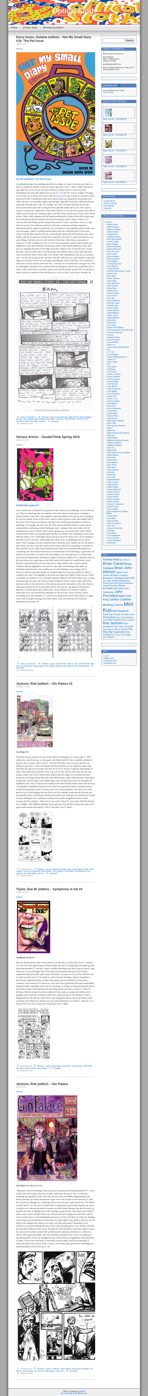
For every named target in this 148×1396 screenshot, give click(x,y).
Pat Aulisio (112, 475)
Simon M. (60, 1371)
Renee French (113, 497)
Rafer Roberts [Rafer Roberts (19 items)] (114, 620)
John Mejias (112, 391)
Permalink (54, 421)
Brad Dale (50, 419)
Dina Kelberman (114, 301)
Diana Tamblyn (113, 293)
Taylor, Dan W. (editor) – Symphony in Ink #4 (49, 889)
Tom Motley (112, 533)
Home (14, 27)
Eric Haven (112, 325)
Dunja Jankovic (114, 310)
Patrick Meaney (114, 480)
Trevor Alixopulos (114, 540)
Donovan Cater (113, 303)
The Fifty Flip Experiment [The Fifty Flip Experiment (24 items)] (118, 630)
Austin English (113, 242)
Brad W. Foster (83, 869)
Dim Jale (111, 298)
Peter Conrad (113, 482)
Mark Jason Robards (116, 421)
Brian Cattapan (113, 256)
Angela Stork (112, 234)
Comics (109, 222)
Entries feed (109, 658)
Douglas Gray (113, 305)
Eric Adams (112, 323)
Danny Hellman (114, 278)
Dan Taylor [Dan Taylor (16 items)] (107, 581)
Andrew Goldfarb (114, 229)
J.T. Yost (111, 352)
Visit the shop (108, 92)
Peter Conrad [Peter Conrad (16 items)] (121, 617)
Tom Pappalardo (114, 535)
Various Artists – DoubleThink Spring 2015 (48, 437)
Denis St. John (72, 664)
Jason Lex (112, 359)
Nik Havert (112, 467)
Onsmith (111, 472)
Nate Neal (111, 458)
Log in (106, 656)
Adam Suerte (112, 224)
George (110, 335)
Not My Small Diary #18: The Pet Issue (33, 179)
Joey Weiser (112, 386)
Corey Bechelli (113, 269)
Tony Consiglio (113, 538)
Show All (107, 208)
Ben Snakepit (40, 419)
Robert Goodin (113, 502)
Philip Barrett (113, 484)
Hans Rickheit (113, 342)
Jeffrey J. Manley (114, 374)
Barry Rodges (113, 244)
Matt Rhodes (113, 438)
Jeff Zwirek (112, 372)
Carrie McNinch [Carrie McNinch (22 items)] (111, 575)
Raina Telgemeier (114, 489)
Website (19, 48)
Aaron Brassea (62, 417)
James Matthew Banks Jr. (118, 357)
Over (109, 206)
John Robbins (58, 871)
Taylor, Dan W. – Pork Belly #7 (115, 151)
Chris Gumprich (114, 259)
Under (109, 201)
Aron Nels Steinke (114, 239)
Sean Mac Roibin (30, 873)
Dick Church (112, 296)
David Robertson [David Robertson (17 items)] (125, 583)
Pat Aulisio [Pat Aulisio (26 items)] (109, 617)
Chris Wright (112, 261)
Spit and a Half (59, 196)
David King (112, 288)
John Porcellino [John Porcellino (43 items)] (113, 594)
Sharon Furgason (114, 523)
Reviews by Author (53, 27)
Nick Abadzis (113, 462)
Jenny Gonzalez (114, 377)
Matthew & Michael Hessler (118, 440)
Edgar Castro (113, 315)
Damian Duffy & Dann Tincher (119, 271)
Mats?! (110, 428)
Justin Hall (112, 396)
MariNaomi (29, 421)
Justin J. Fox (112, 399)
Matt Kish (111, 435)
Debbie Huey (113, 291)
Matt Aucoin (72, 666)
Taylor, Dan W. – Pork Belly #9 (115, 119)
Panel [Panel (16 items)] (132, 614)
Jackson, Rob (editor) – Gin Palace (42, 1084)
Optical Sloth (74, 11)
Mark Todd (112, 423)
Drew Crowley (113, 308)
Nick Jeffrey (112, 465)
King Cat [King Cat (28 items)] (108, 599)
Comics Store (30, 27)
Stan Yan (111, 526)
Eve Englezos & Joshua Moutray (120, 330)
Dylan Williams (113, 313)
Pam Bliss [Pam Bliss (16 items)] (125, 614)
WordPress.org (110, 663)
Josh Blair (20, 1068)
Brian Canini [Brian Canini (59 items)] (114, 563)
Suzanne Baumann (115, 528)
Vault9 (82, 1391)
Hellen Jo (111, 345)
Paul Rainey (69, 871)
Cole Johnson (113, 266)
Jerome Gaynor (114, 379)
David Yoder (61, 664)
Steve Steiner (42, 1068)
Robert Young (113, 507)
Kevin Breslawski (114, 408)
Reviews (45, 417)
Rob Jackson (50, 1371)
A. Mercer (55, 1369)
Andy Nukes (56, 1066)
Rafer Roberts (113, 487)
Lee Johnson (39, 1371)
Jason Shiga (112, 362)
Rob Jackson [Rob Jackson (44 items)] (113, 623)
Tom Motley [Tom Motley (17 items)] (126, 635)
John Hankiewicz (114, 389)
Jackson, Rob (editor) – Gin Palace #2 (44, 683)
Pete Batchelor (80, 871)
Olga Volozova (113, 470)
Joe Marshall (113, 384)
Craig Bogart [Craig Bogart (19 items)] (118, 578)
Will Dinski (112, 543)
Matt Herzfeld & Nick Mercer (119, 433)
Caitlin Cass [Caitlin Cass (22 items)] (121, 572)
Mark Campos (39, 421)
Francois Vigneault (115, 332)
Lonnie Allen (112, 411)
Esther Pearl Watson (116, 328)
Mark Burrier (112, 418)
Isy (109, 350)
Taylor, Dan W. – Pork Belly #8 (115, 135)
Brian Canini (112, 254)
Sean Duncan (113, 521)
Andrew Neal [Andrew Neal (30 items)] (111, 559)
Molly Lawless (113, 455)
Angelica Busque (114, 237)
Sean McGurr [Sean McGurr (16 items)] (108, 629)
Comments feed (110, 661)
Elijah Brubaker (114, 318)
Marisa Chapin (61, 666)
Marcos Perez (113, 416)
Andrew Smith (112, 232)
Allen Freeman (113, 227)
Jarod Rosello (70, 419)
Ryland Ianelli (83, 666)
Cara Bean (59, 419)
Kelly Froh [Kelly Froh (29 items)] (125, 595)
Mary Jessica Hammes (116, 426)
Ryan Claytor (113, 509)
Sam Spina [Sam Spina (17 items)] (119, 626)
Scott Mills (112, 518)
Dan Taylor (66, 1066)
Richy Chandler (114, 499)
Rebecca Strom (114, 492)
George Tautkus (114, 337)
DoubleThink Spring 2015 (28, 505)
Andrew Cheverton (59, 869)
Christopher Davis (114, 264)
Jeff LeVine (112, 367)
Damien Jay (112, 274)
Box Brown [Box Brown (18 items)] (125, 560)
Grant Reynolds (114, 340)
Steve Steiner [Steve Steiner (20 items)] (121, 629)
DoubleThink (84, 664)
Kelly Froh (112, 406)
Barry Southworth (114, 247)
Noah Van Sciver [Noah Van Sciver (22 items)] (111, 614)
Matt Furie (112, 431)
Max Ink (111, 448)
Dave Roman (113, 286)
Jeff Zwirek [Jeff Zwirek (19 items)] (118, 588)
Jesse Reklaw (113, 381)
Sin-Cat (41, 873)
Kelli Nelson (112, 404)
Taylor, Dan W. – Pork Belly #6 (115, 166)
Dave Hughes (65, 1369)
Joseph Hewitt (38, 666)
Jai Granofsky (113, 354)
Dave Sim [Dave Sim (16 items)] (114, 583)
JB (109, 364)
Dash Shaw (112, 281)
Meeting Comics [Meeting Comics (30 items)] (113, 604)
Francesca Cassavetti (31, 871)
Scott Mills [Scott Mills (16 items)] (129, 626)
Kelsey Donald (30, 1068)
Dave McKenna (114, 283)
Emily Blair (112, 320)
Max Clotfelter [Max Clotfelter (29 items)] (122, 599)
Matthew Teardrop (115, 445)
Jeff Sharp (112, 369)
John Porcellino (114, 394)
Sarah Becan (113, 516)
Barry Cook (71, 869)
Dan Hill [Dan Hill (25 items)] (129, 578)
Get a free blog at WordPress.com (74, 1393)
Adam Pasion (74, 417)
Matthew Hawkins (114, 443)
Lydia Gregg (112, 413)
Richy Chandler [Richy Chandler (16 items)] (128, 620)
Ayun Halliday (29, 419)
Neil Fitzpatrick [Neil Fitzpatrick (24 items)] (120, 611)
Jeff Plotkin (87, 1066)
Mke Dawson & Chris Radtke (119, 453)
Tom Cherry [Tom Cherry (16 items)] (115, 635)
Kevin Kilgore (50, 666)
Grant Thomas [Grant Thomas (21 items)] (110, 585)
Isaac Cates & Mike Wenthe (118, 347)
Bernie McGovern (114, 249)
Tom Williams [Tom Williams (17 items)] (109, 637)
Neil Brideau (112, 460)
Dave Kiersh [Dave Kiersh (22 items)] (118, 580)
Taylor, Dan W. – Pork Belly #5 (115, 182)
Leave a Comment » (28, 417)
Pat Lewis (111, 477)
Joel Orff (79, 419)
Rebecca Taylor (114, 494)
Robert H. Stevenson (116, 504)
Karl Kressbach (114, 401)
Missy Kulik (112, 450)
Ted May (111, 531)
